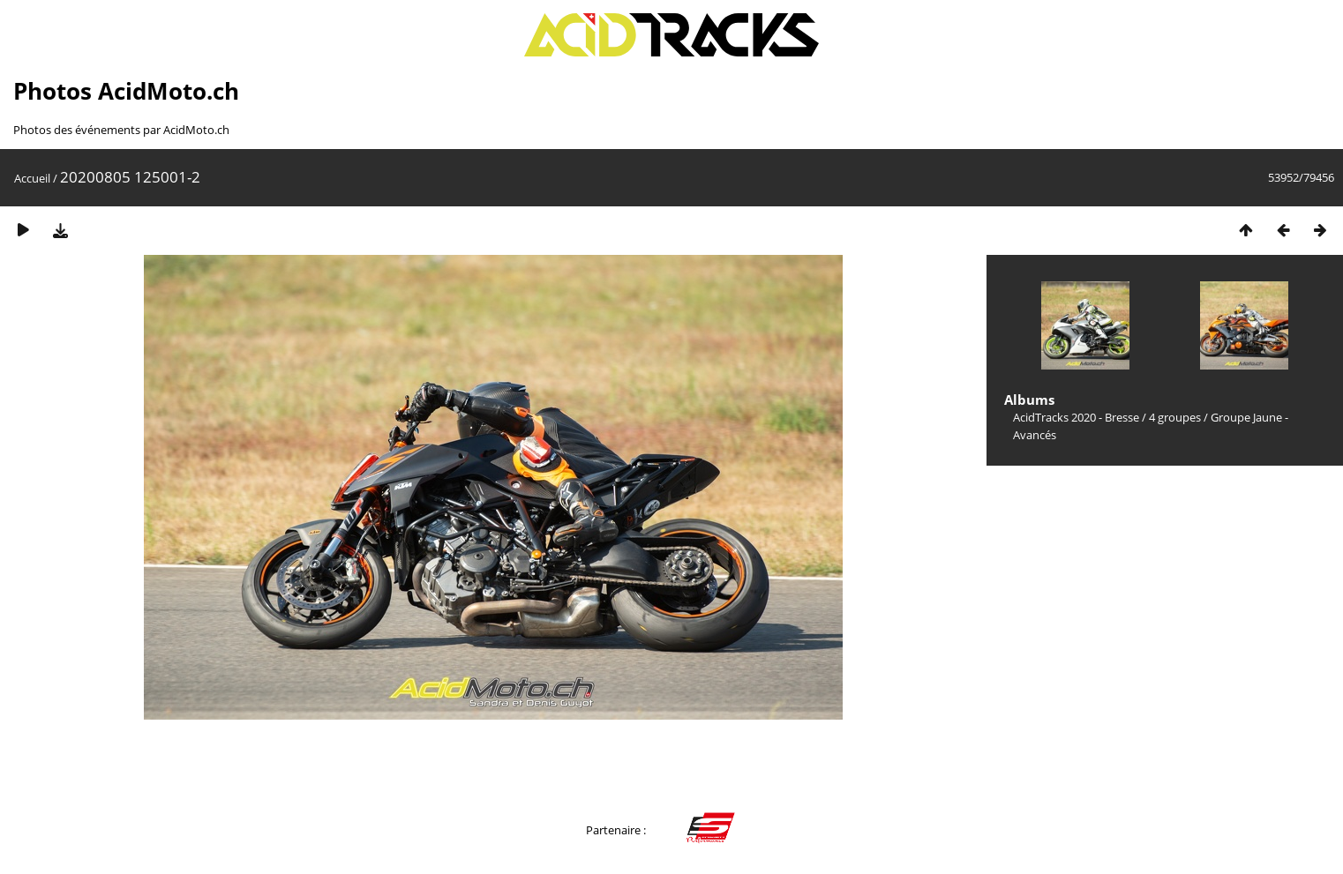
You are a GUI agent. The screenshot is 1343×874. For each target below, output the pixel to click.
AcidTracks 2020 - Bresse (1076, 417)
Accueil (32, 178)
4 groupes (1175, 417)
